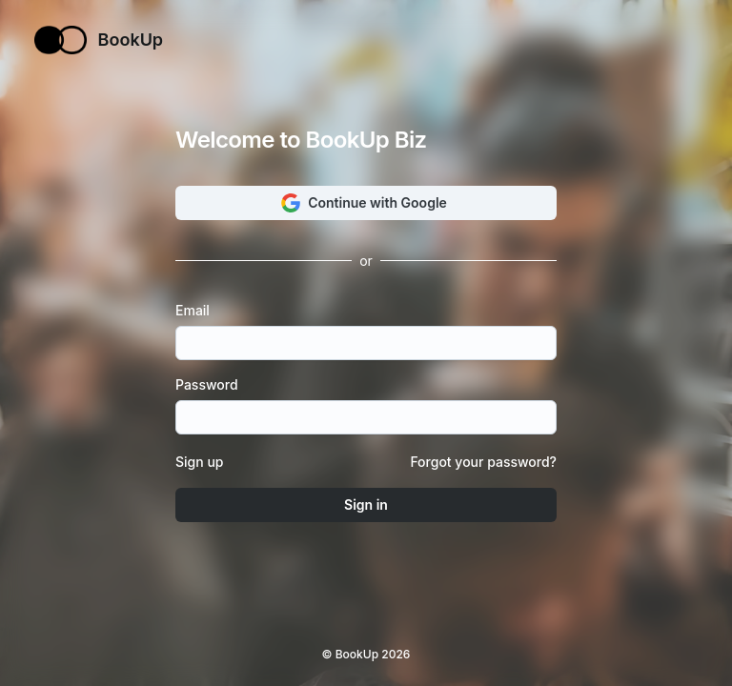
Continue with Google (366, 202)
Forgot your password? (483, 462)
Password (212, 384)
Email (198, 310)
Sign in (366, 504)
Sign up (199, 462)
